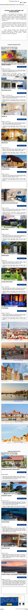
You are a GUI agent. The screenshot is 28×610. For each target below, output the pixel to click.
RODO (2, 602)
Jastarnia (3, 52)
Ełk (2, 483)
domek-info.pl (14, 1)
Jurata (3, 270)
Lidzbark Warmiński (5, 457)
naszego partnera (7, 214)
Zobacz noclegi (21, 66)
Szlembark (3, 562)
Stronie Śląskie (4, 510)
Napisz (27, 609)
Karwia (3, 536)
